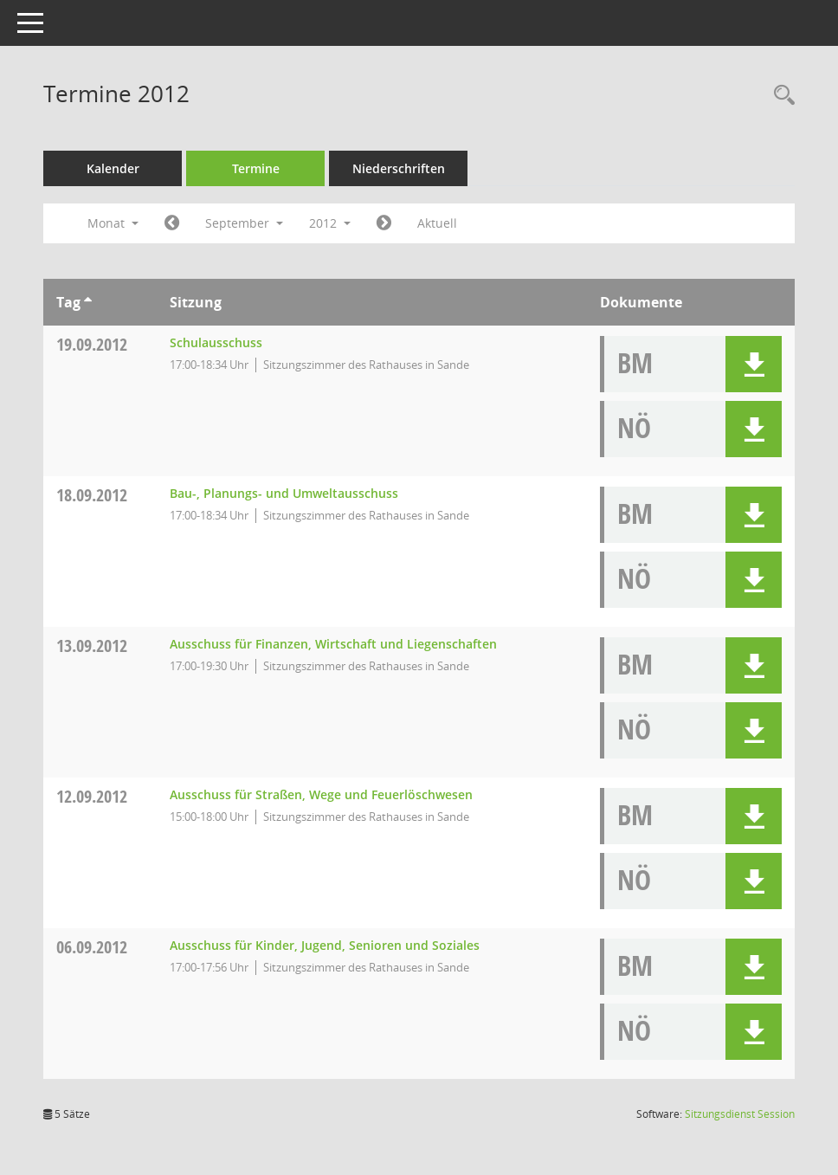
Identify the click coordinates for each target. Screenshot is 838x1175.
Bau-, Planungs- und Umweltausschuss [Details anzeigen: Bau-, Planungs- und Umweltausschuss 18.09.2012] (284, 493)
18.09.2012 (91, 495)
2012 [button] (330, 223)
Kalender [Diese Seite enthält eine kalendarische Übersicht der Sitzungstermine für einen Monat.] (113, 168)
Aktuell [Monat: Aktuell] (437, 223)
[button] (753, 364)
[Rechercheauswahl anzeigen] (780, 95)
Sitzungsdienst (740, 1114)
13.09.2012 (91, 645)
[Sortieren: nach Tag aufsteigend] (88, 302)
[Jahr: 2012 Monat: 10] (384, 223)
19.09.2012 (91, 344)
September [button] (244, 223)
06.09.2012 (91, 947)
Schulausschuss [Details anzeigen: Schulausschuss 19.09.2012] (216, 342)
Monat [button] (113, 223)
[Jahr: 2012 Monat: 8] (171, 223)
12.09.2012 (91, 796)
